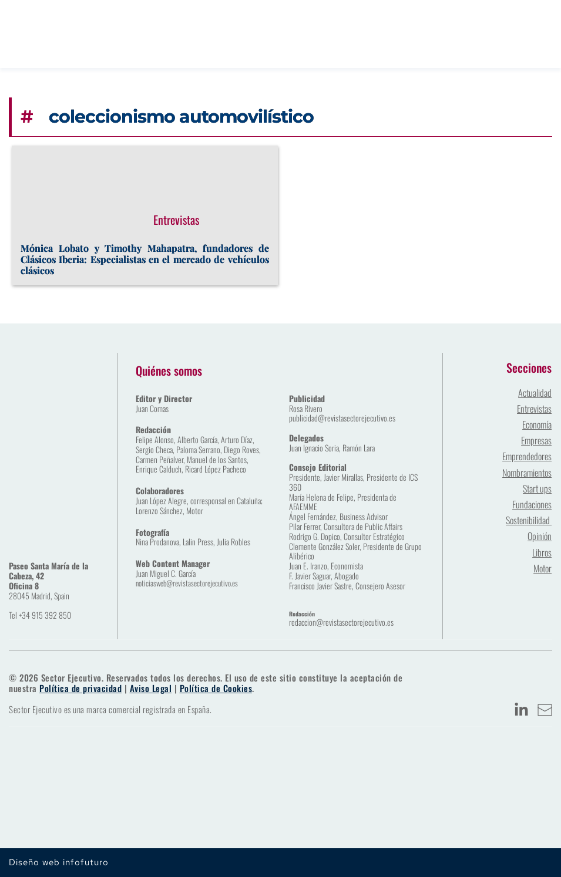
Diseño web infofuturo (59, 862)
